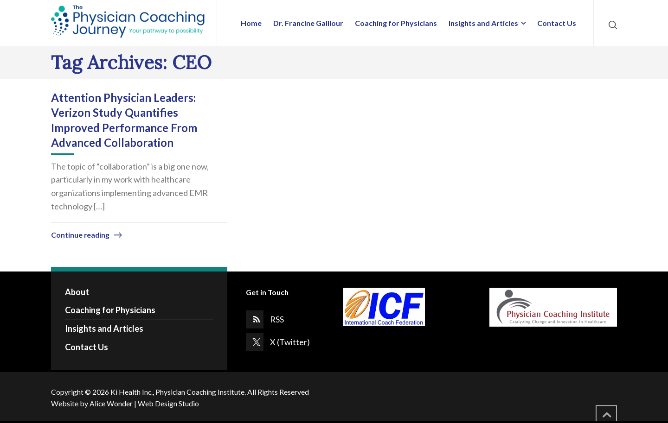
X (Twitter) (290, 342)
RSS (277, 319)
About (77, 292)
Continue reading (80, 234)
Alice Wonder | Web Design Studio (144, 403)
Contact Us (86, 347)
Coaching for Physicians (110, 310)
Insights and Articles (104, 328)
